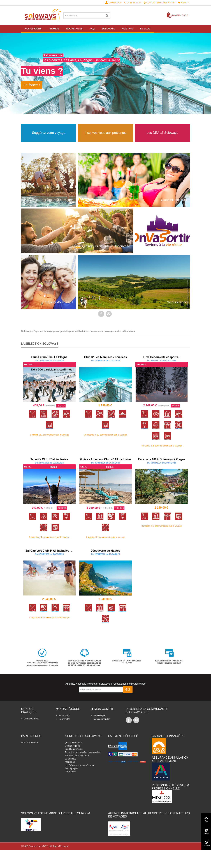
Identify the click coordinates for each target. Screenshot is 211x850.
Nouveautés (64, 719)
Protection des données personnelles (82, 752)
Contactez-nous (31, 718)
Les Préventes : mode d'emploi (79, 765)
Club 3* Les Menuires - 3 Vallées (105, 357)
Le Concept (70, 759)
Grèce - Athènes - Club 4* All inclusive (105, 459)
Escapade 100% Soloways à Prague (161, 459)
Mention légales (72, 746)
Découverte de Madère (105, 550)
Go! (127, 689)
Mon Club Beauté (29, 742)
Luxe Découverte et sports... (161, 357)
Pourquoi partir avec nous (77, 755)
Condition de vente (74, 749)
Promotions (64, 715)
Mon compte (99, 715)
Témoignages (71, 768)
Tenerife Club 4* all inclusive (49, 459)
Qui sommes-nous (73, 742)
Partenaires (70, 771)
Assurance (70, 762)
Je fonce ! (32, 85)
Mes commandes (101, 719)
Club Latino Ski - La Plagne (49, 357)
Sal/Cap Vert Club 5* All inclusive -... (49, 550)
